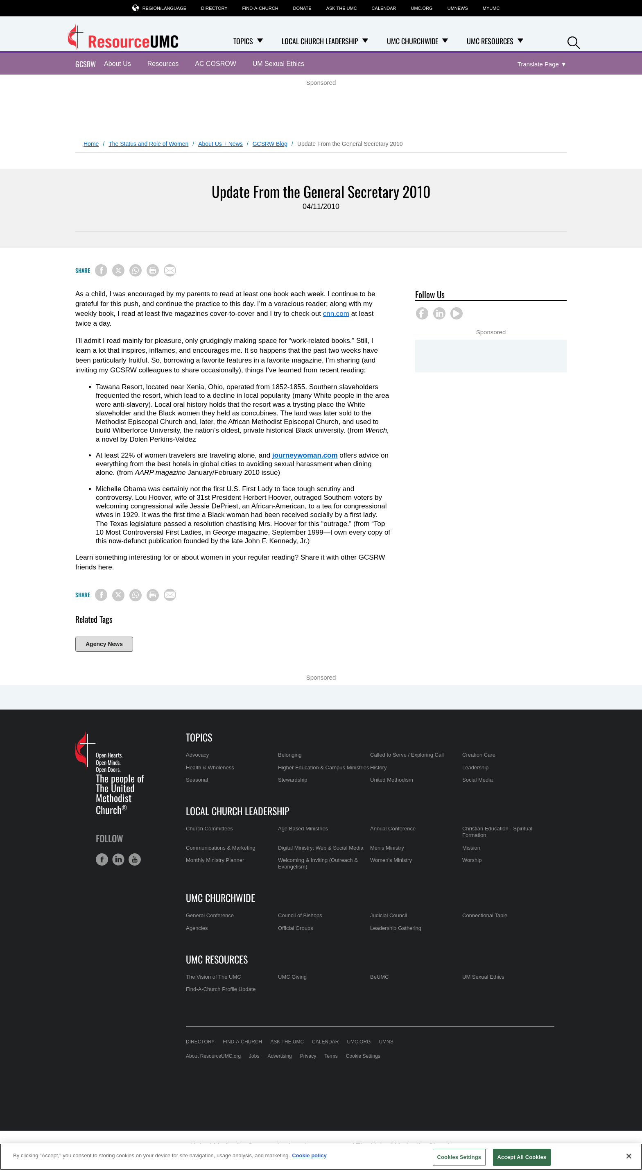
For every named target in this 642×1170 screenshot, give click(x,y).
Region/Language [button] (164, 8)
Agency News (104, 644)
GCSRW (85, 64)
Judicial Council (388, 915)
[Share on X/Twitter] (118, 270)
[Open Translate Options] (542, 64)
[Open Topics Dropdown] (260, 41)
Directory (214, 8)
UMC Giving (292, 977)
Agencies (197, 928)
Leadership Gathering (395, 928)
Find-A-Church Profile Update (221, 989)
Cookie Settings (363, 1056)
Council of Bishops (300, 915)
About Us (117, 63)
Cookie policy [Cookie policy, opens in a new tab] (309, 1155)
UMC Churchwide (220, 897)
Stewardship (292, 780)
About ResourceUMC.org (213, 1056)
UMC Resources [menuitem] (490, 41)
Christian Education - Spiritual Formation (497, 831)
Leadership (475, 767)
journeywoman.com (305, 455)
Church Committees (209, 828)
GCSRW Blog (270, 144)
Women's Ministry (391, 860)
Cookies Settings (459, 1157)
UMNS (386, 1042)
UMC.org (422, 8)
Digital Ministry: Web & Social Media (321, 848)
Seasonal (197, 780)
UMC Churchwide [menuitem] (412, 41)
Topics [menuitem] (243, 41)
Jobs (254, 1056)
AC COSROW (215, 63)
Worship (472, 860)
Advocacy (197, 755)
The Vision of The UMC (213, 977)
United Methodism (391, 780)
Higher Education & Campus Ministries (323, 767)
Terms (331, 1056)
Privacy (308, 1056)
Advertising (279, 1056)
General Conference (210, 915)
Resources (163, 63)
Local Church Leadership (237, 811)
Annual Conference (393, 828)
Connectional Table (484, 915)
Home (91, 144)
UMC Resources (217, 959)
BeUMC (379, 977)
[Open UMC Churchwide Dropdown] (445, 41)
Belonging (290, 755)
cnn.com (336, 313)
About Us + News (220, 144)
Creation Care (478, 755)
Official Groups (295, 928)
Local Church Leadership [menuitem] (320, 41)
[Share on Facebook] (101, 270)
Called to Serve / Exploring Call (407, 755)
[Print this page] (153, 270)
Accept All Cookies (522, 1157)
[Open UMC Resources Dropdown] (520, 41)
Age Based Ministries (303, 828)
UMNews (458, 8)
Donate (302, 8)
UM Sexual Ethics (278, 63)
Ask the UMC (341, 8)
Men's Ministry (387, 848)
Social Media (477, 780)
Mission (471, 848)
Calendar (384, 8)
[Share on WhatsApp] (135, 270)
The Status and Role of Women (148, 144)
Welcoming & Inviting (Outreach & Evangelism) (318, 863)
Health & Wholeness (210, 767)
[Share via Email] (170, 270)
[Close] (629, 1156)
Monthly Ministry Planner (215, 860)
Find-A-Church (260, 8)
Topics (199, 737)
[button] (573, 41)
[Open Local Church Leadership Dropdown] (365, 41)
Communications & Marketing (220, 848)
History (378, 767)
